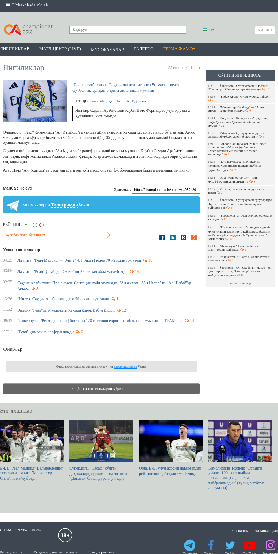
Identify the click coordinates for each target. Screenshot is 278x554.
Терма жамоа (179, 48)
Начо (120, 101)
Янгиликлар (14, 48)
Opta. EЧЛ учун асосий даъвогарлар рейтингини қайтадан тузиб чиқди (171, 448)
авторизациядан (125, 366)
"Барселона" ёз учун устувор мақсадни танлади (240, 217)
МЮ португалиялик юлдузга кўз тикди (236, 190)
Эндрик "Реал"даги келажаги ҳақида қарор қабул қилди (66, 310)
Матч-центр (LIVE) (60, 48)
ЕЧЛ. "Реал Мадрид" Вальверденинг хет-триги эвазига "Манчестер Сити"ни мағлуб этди (32, 450)
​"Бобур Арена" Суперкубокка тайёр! (239, 98)
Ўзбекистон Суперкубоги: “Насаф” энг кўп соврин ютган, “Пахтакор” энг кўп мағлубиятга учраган (240, 271)
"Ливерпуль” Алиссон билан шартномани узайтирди (233, 247)
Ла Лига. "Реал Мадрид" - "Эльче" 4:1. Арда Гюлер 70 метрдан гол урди (79, 260)
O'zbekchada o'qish (27, 5)
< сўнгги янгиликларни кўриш (98, 388)
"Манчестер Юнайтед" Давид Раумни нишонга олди (239, 258)
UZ (208, 30)
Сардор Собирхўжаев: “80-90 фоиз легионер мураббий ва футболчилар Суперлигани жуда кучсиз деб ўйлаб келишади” (237, 149)
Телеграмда (64, 204)
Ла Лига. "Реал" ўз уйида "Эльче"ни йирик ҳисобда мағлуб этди (72, 271)
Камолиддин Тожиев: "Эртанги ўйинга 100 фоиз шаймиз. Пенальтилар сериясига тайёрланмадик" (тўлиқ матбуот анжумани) (240, 455)
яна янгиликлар (240, 283)
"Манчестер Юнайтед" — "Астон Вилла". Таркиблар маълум (236, 108)
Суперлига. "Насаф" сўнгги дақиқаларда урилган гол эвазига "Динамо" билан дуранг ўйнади (101, 450)
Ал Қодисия (136, 101)
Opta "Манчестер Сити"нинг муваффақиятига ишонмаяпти (233, 179)
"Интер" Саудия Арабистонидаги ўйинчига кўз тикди (63, 299)
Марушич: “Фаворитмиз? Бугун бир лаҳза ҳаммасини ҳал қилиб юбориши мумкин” (238, 121)
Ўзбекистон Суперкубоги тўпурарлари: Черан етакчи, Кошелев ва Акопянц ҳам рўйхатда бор (240, 203)
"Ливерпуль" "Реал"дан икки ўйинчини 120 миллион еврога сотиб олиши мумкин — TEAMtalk (100, 321)
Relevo (25, 188)
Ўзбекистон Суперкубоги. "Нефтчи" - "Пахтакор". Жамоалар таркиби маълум (239, 87)
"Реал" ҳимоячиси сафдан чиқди (45, 332)
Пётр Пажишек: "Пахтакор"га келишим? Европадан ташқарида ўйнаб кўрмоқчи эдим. (234, 166)
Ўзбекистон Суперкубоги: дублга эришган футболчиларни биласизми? (236, 134)
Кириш (265, 30)
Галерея (143, 48)
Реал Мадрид (101, 101)
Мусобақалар (107, 49)
